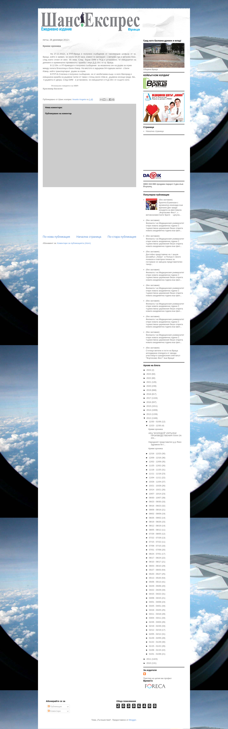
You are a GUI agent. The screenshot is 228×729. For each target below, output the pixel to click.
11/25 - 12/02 (155, 465)
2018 (149, 394)
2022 (149, 378)
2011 (149, 659)
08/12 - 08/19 (155, 525)
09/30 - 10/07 (155, 497)
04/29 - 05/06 (155, 586)
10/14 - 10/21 (155, 489)
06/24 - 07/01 (155, 554)
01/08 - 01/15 (155, 650)
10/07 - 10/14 (155, 494)
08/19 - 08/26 (155, 522)
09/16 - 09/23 (155, 506)
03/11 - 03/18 (155, 614)
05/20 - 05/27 (155, 574)
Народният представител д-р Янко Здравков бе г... (164, 443)
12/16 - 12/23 (155, 453)
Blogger (132, 720)
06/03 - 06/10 (155, 566)
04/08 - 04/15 (155, 598)
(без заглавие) (165, 200)
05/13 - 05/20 (155, 578)
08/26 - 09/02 (155, 518)
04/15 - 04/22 (155, 594)
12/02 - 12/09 (155, 461)
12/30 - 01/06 (155, 421)
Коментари (54, 711)
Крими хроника (155, 429)
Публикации (55, 706)
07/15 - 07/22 (155, 542)
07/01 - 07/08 (155, 550)
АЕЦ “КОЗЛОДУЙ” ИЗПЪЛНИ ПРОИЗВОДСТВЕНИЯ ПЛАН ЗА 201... (164, 435)
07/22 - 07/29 (155, 538)
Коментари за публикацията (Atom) (74, 243)
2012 (149, 418)
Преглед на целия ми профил (157, 678)
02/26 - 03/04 (155, 622)
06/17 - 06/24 (155, 558)
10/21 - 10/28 (155, 485)
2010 (149, 663)
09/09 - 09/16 (155, 510)
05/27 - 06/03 (155, 570)
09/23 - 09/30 (155, 501)
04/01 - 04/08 (155, 602)
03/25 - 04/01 (155, 606)
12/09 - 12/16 (155, 457)
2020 (149, 386)
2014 (149, 410)
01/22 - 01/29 (155, 642)
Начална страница (88, 236)
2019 (149, 390)
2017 (149, 398)
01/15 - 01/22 (155, 646)
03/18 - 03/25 (155, 610)
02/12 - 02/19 (155, 630)
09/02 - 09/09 (155, 513)
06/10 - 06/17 (155, 562)
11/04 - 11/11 (155, 477)
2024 (149, 370)
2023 (149, 374)
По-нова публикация (56, 236)
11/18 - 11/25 (155, 469)
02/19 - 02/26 (155, 626)
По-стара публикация (122, 236)
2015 (149, 406)
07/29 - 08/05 (155, 534)
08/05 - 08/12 (155, 530)
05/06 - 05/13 (155, 582)
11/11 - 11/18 (155, 473)
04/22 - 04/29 (155, 590)
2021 (149, 382)
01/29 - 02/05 (155, 638)
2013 (149, 414)
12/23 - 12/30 (155, 425)
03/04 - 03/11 (155, 618)
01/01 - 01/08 (155, 654)
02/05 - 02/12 (155, 634)
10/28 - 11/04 (155, 482)
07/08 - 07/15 (155, 546)
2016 (149, 402)
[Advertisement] (89, 211)
